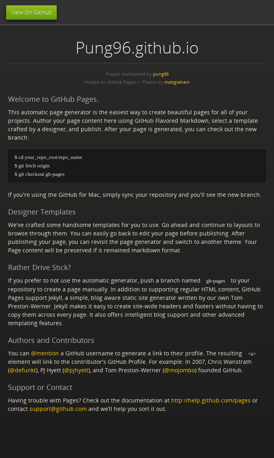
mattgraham (177, 82)
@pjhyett (76, 371)
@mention (45, 353)
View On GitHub (31, 12)
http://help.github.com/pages (211, 401)
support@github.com (58, 409)
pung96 (161, 74)
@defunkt (23, 371)
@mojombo (179, 371)
